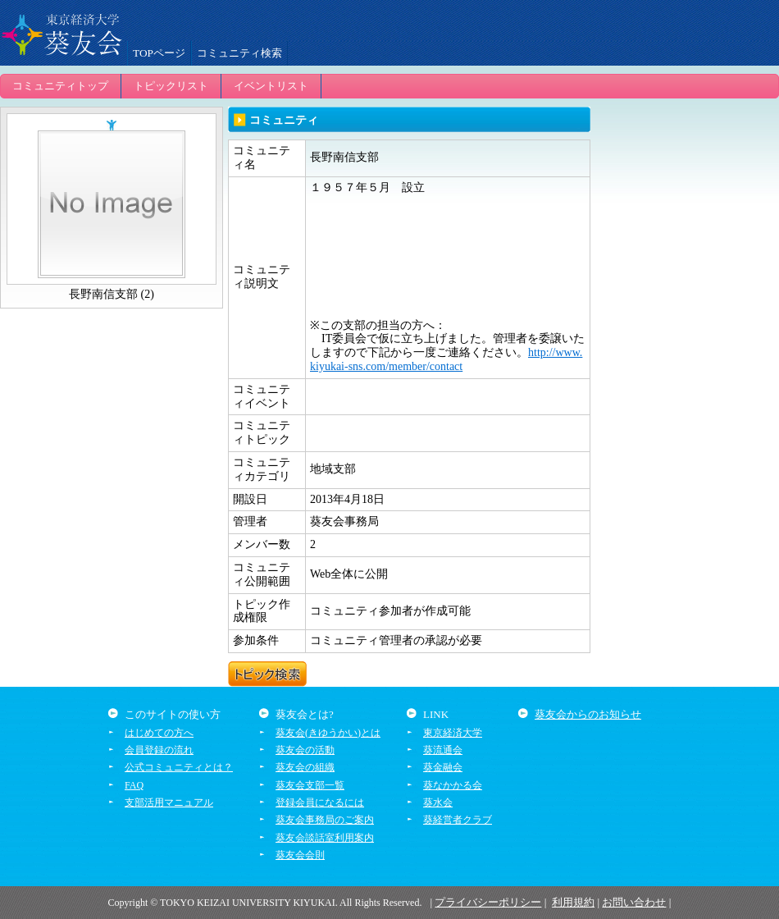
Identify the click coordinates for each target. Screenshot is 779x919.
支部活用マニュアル (169, 802)
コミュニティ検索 (239, 53)
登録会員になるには (320, 802)
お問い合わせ (634, 902)
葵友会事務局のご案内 (325, 819)
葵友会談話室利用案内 (325, 838)
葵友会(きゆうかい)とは (328, 732)
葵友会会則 (300, 855)
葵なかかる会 (452, 785)
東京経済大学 (452, 732)
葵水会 (438, 802)
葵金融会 (442, 767)
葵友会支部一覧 (310, 785)
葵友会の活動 (305, 750)
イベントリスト (271, 86)
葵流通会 (442, 750)
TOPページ (159, 53)
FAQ (134, 785)
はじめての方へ (159, 732)
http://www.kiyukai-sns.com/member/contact (446, 359)
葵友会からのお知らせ (588, 714)
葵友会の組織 (305, 767)
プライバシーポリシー (488, 902)
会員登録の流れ (159, 750)
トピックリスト (171, 86)
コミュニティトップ (60, 86)
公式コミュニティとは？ (179, 767)
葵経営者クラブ (457, 819)
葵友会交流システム (61, 33)
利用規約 (573, 902)
